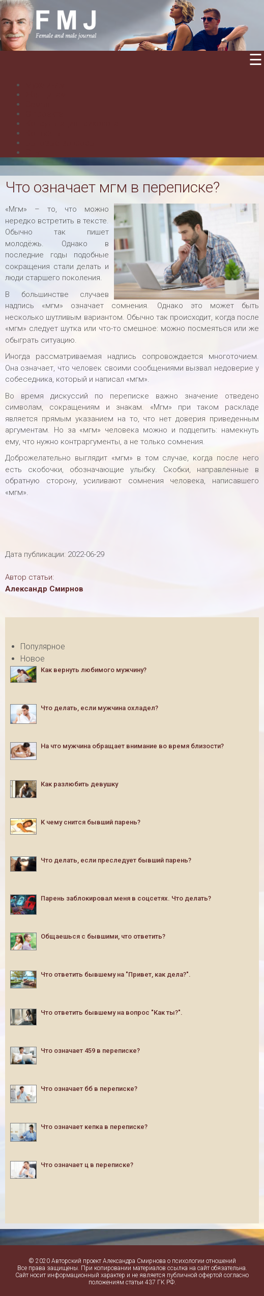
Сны (32, 152)
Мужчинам (45, 85)
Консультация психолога (72, 123)
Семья (37, 104)
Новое (32, 658)
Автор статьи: (29, 577)
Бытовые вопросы (60, 143)
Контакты (43, 133)
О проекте (44, 114)
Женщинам (45, 94)
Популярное (42, 646)
